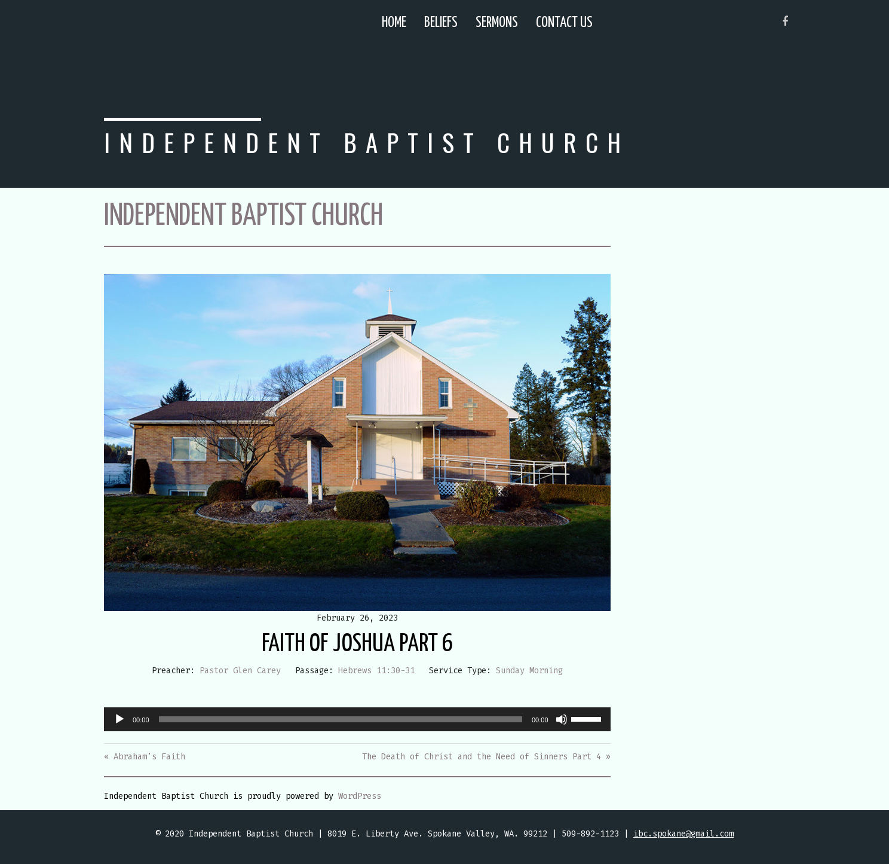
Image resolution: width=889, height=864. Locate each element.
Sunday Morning (529, 670)
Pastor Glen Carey (240, 670)
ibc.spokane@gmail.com (683, 834)
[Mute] (562, 719)
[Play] (119, 719)
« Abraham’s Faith (144, 757)
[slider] (340, 719)
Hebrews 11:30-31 (376, 670)
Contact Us (564, 23)
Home (394, 23)
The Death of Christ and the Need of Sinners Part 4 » (486, 757)
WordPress (359, 796)
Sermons (497, 23)
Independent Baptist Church (367, 142)
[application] (357, 719)
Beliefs (441, 23)
